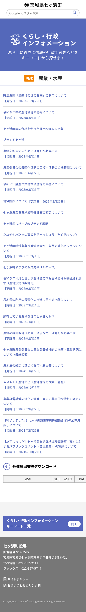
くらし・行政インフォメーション (49, 39)
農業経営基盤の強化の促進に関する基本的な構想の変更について (42, 401)
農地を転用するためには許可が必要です (30, 151)
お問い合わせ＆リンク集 (24, 585)
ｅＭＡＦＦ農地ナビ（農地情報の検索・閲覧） (35, 382)
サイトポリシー (18, 579)
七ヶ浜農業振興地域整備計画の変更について (33, 212)
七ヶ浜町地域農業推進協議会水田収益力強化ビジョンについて (42, 248)
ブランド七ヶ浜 (13, 140)
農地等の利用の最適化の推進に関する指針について (38, 299)
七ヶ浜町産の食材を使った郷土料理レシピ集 (33, 129)
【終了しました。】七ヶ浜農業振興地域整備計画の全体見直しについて (41, 422)
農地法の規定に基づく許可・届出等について (33, 365)
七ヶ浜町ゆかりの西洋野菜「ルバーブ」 (30, 267)
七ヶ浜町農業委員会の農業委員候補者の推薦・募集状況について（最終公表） (42, 351)
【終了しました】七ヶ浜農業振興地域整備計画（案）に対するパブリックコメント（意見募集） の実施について (42, 443)
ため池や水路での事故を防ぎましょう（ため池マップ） (41, 234)
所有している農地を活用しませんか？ (29, 316)
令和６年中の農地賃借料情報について (29, 112)
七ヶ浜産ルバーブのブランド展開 (25, 223)
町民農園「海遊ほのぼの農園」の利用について (35, 95)
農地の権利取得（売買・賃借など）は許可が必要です (39, 333)
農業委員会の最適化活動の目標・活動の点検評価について (42, 167)
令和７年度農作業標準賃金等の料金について (33, 184)
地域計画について (15, 201)
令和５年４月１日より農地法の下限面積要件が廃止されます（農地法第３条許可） (42, 280)
